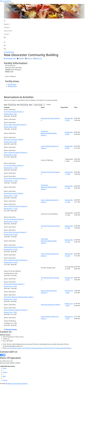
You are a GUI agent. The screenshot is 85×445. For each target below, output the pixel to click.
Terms (4, 368)
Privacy (5, 372)
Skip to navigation (5, 1)
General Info (8, 31)
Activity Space (12, 84)
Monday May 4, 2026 (10, 114)
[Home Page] (8, 20)
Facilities (6, 27)
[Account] (8, 37)
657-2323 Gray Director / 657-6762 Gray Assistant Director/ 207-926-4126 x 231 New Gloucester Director (39, 348)
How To (5, 380)
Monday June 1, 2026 (10, 286)
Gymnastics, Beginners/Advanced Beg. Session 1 (49, 133)
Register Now (10, 52)
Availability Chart (10, 58)
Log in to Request (10, 76)
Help (4, 376)
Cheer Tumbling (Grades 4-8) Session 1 (16, 152)
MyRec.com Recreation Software (17, 383)
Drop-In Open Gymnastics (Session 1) (15, 125)
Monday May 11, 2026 (10, 168)
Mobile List (38, 58)
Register (6, 24)
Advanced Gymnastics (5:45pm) (13, 139)
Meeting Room (12, 86)
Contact (6, 34)
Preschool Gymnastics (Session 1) (14, 284)
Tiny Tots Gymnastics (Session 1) (14, 112)
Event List (30, 58)
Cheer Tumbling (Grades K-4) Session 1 (16, 310)
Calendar (21, 58)
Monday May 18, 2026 (10, 221)
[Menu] (5, 48)
